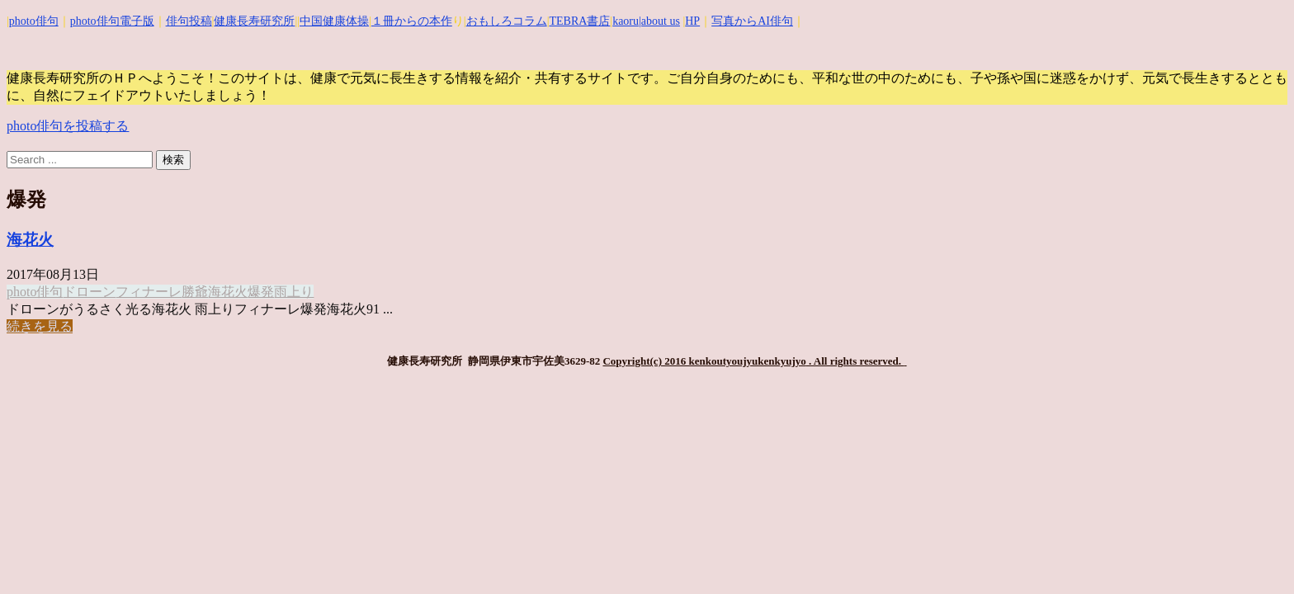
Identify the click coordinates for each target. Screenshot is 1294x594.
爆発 (261, 292)
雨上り (294, 292)
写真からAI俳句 (752, 21)
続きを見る (40, 326)
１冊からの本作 (411, 21)
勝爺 (195, 292)
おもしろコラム (506, 21)
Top (1254, 554)
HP (692, 21)
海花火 (30, 239)
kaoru (625, 21)
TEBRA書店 (579, 21)
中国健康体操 (334, 21)
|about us (659, 21)
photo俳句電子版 (112, 21)
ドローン (89, 292)
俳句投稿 (189, 21)
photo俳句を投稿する (68, 126)
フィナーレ (149, 292)
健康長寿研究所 (254, 21)
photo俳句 (34, 21)
